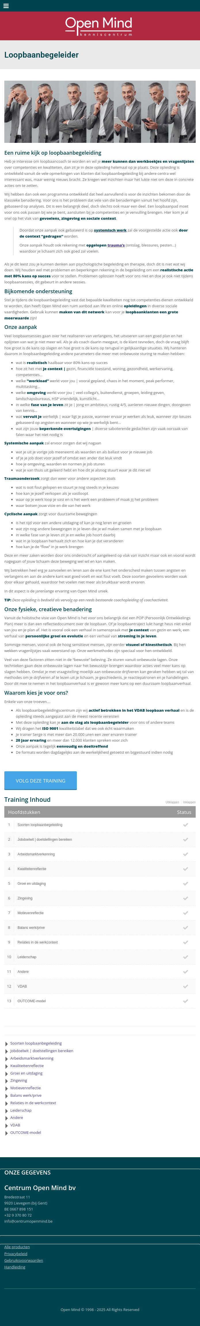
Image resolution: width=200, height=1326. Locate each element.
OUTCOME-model (32, 1001)
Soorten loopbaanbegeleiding (40, 825)
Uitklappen (172, 802)
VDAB (22, 986)
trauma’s (116, 245)
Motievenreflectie (31, 913)
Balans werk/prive (31, 928)
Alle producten (17, 1246)
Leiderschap (27, 957)
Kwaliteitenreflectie (32, 869)
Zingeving (25, 898)
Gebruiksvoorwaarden (23, 1260)
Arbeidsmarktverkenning (36, 854)
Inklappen (189, 802)
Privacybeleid (15, 1253)
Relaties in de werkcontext (38, 942)
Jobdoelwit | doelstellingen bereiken (45, 840)
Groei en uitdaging (32, 884)
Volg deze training (40, 780)
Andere (23, 972)
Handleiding (14, 1267)
